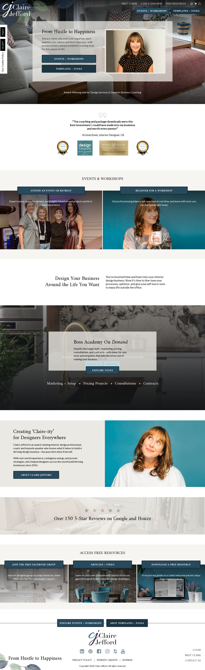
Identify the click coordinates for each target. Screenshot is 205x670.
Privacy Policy (82, 660)
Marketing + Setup (61, 383)
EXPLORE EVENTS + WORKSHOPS (81, 623)
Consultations (125, 383)
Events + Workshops (152, 11)
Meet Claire (193, 655)
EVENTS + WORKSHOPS (69, 59)
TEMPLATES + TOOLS (69, 69)
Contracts (150, 383)
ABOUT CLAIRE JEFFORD (36, 475)
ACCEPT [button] (2, 45)
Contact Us (193, 660)
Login (197, 650)
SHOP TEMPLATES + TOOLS (127, 623)
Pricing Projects (95, 383)
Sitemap (127, 660)
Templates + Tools (186, 11)
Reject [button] (2, 32)
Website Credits (107, 660)
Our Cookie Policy (2, 62)
